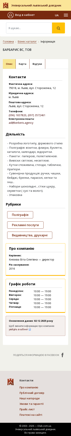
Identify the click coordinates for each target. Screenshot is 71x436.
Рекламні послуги (25, 225)
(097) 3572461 (36, 115)
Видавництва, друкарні (30, 235)
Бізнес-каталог (27, 41)
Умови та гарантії (32, 404)
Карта (22, 64)
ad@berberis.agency (21, 122)
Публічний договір (32, 393)
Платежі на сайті (31, 415)
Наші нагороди (30, 398)
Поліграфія (20, 215)
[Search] (29, 27)
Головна (8, 41)
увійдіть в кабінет (20, 329)
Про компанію (29, 387)
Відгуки (37, 64)
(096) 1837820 (17, 115)
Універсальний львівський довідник (36, 5)
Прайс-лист (27, 409)
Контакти (26, 380)
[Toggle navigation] (66, 15)
